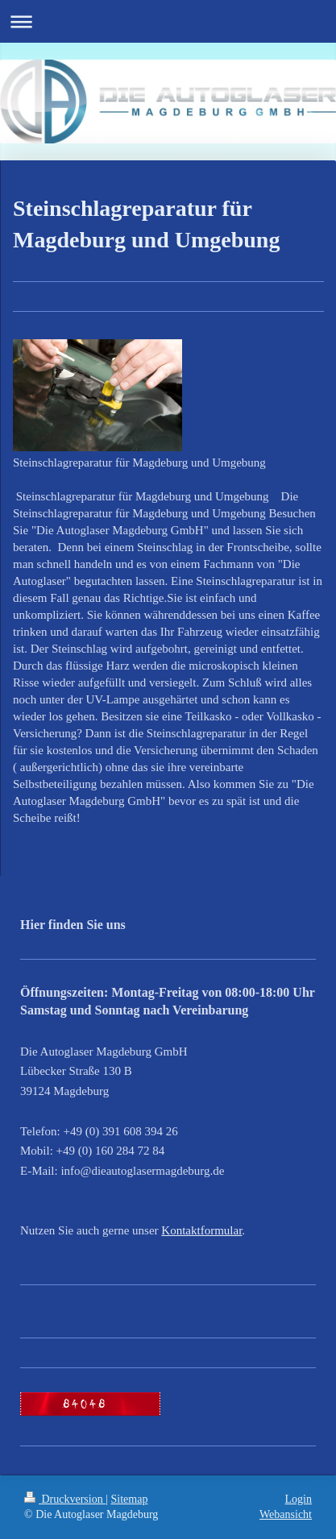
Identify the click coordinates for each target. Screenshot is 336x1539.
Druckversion (65, 1499)
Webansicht (285, 1514)
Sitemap (129, 1499)
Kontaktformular (201, 1230)
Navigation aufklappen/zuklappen (168, 21)
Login (298, 1499)
